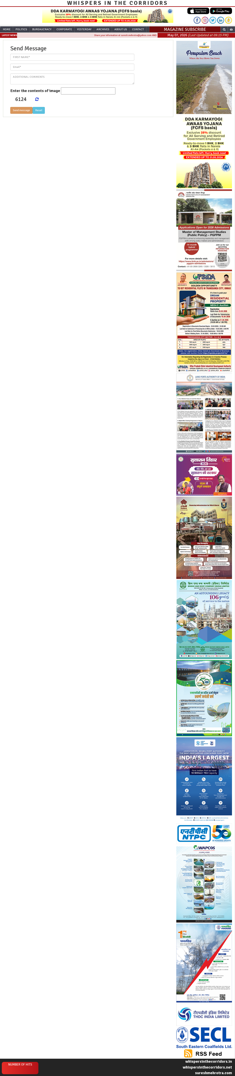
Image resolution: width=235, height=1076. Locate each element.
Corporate (64, 29)
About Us (120, 29)
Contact (138, 29)
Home (6, 29)
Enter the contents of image (35, 90)
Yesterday (84, 29)
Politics (21, 29)
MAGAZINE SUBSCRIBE (185, 29)
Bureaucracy (41, 29)
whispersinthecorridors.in (208, 1061)
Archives (102, 29)
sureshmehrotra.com (213, 1072)
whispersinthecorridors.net (207, 1067)
